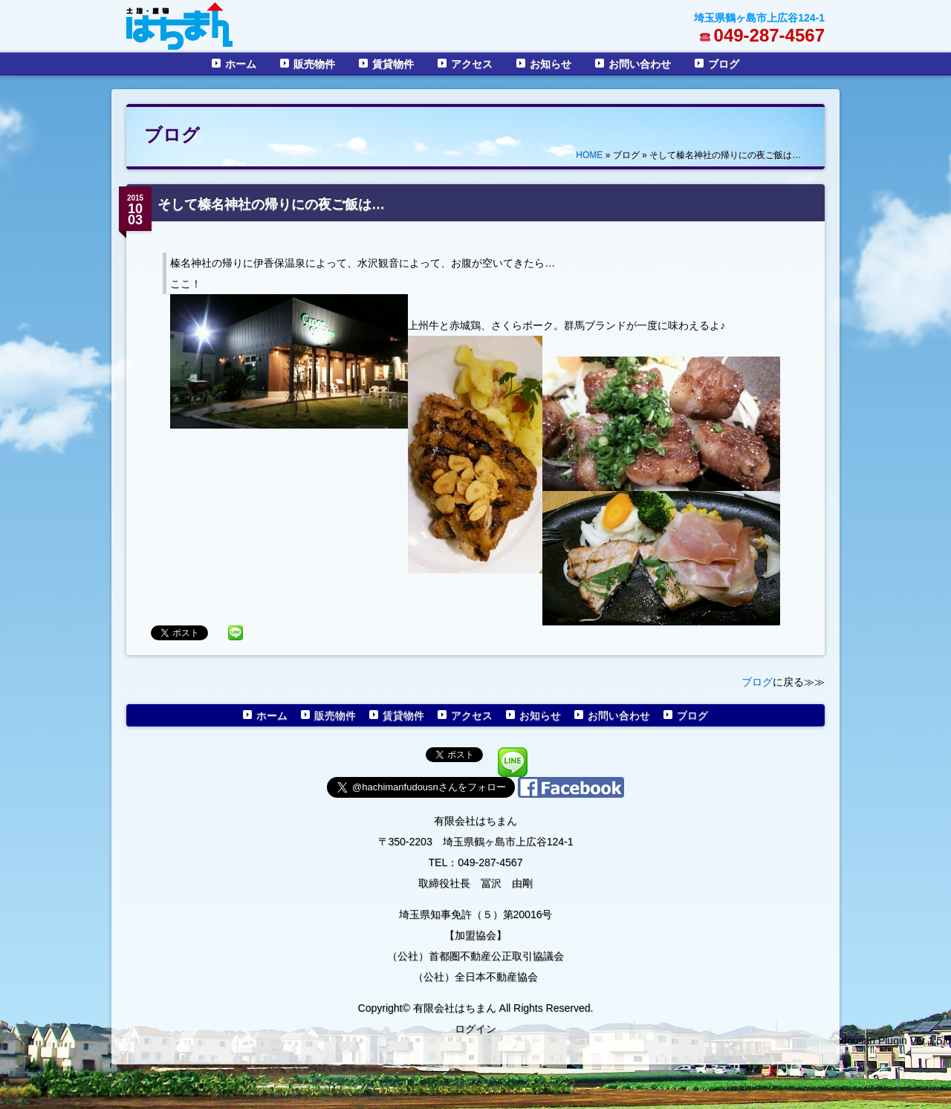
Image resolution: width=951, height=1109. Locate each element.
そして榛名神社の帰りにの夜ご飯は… (271, 204)
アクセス (472, 64)
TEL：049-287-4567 (476, 862)
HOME (589, 155)
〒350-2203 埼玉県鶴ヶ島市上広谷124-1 (476, 842)
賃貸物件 (393, 64)
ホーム (240, 64)
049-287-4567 (769, 35)
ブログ (723, 64)
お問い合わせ (639, 64)
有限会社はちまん (475, 821)
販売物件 (314, 64)
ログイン (475, 1029)
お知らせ (550, 64)
